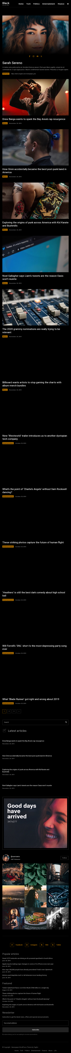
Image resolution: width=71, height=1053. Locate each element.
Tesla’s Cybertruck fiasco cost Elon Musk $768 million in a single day (25, 988)
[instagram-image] (13, 874)
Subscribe (35, 1030)
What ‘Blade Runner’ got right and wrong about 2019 (30, 699)
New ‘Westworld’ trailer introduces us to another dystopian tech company (34, 437)
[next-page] (19, 711)
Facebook (19, 945)
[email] (35, 1023)
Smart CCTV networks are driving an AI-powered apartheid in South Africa (27, 958)
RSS (46, 945)
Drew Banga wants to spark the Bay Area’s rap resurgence (33, 119)
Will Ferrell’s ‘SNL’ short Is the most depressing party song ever (34, 647)
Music (5, 123)
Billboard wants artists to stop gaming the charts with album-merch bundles (31, 384)
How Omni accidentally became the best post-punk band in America (34, 170)
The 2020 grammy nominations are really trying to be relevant (31, 330)
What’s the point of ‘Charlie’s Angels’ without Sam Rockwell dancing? (34, 490)
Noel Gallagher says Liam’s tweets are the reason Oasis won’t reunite (32, 277)
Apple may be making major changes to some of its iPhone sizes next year (27, 964)
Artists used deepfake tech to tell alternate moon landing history (24, 975)
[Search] (66, 722)
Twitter (58, 945)
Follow (64, 858)
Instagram (34, 945)
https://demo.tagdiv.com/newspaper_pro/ (23, 73)
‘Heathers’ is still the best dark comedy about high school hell (33, 594)
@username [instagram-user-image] (15, 856)
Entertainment (8, 443)
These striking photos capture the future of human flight (33, 542)
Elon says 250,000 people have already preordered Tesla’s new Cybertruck (27, 969)
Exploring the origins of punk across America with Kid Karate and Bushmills (35, 224)
